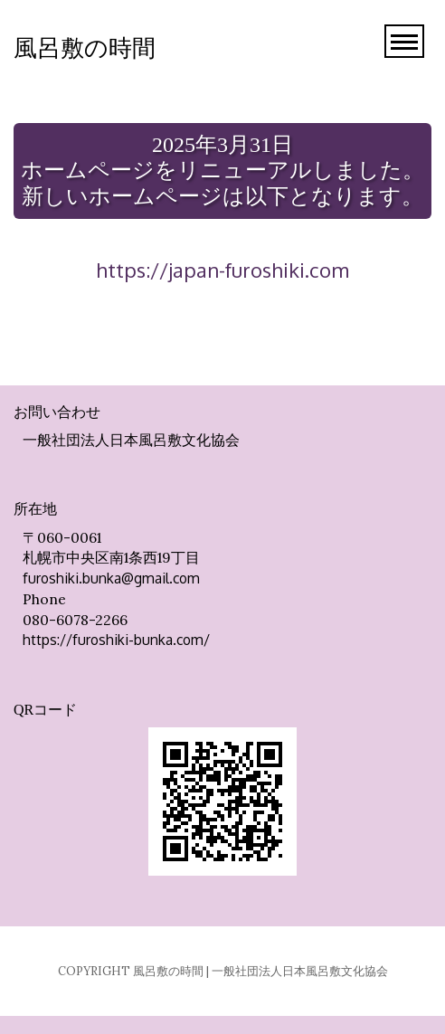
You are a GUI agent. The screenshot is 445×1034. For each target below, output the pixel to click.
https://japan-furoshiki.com (222, 269)
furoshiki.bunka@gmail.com (111, 578)
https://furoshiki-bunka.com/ (116, 640)
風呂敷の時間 (85, 48)
